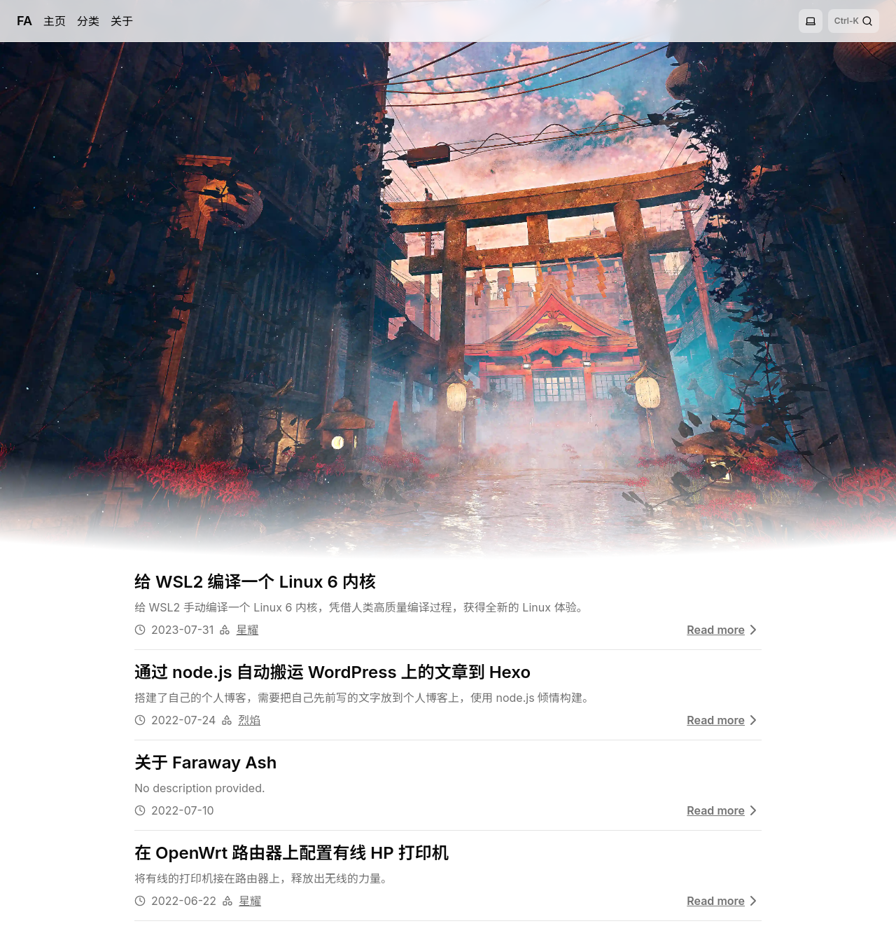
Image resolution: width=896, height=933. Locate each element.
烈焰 (249, 720)
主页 (54, 21)
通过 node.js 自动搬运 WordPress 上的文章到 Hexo (332, 672)
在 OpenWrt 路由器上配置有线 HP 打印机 (291, 853)
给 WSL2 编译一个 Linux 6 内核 (255, 582)
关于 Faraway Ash (205, 762)
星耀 (247, 630)
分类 (88, 21)
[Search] (853, 21)
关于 (122, 21)
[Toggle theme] (810, 21)
